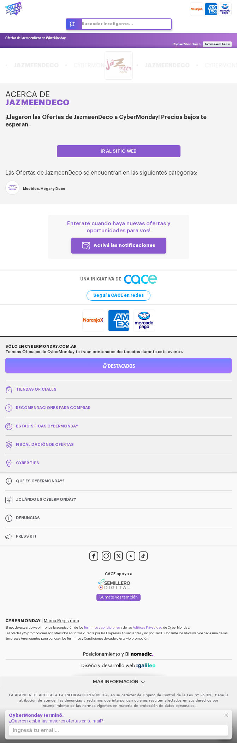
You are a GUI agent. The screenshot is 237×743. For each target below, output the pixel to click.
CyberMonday (185, 44)
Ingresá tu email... (36, 730)
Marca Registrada (61, 621)
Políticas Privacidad (147, 627)
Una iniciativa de (118, 279)
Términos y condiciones (102, 627)
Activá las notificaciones (124, 245)
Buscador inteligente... (107, 24)
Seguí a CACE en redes (118, 295)
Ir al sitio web (118, 151)
